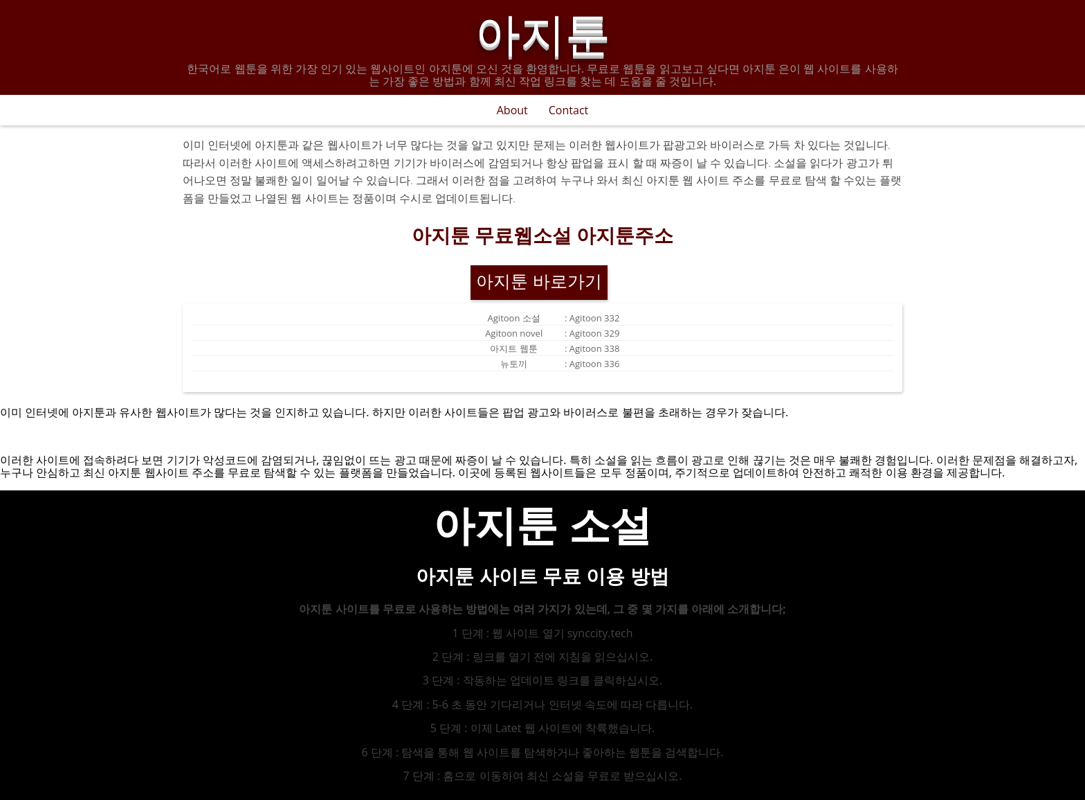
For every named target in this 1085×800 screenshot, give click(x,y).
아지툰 (542, 30)
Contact (568, 110)
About (512, 110)
